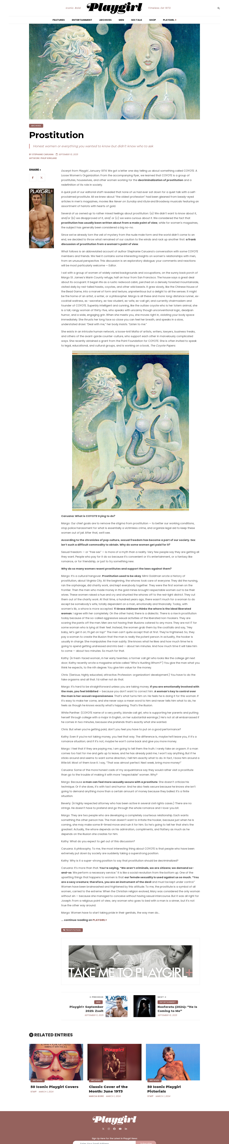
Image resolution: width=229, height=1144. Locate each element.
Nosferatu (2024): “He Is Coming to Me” (177, 1009)
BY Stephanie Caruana (41, 154)
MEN (98, 1002)
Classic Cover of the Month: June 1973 (108, 1089)
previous (96, 997)
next (162, 997)
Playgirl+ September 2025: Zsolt (86, 1009)
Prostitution (72, 930)
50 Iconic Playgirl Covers (54, 1087)
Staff (34, 1092)
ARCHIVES (36, 125)
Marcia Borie (96, 1096)
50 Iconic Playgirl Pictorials (164, 1089)
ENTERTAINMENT (168, 1002)
